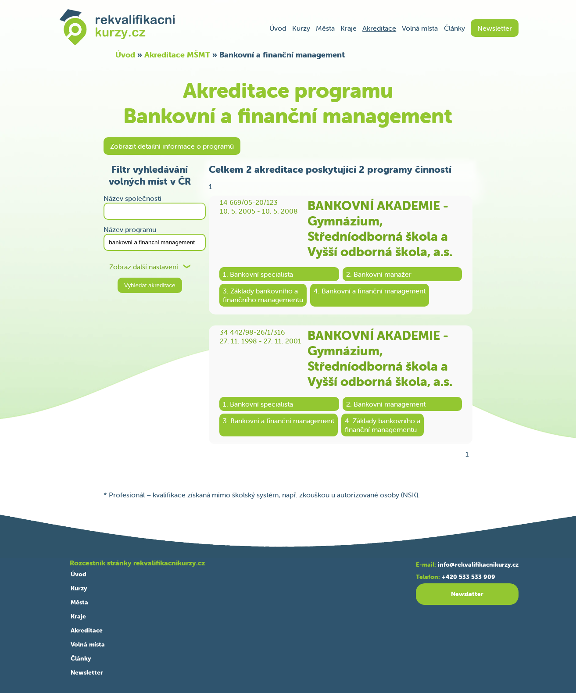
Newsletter (494, 28)
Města (325, 28)
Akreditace (379, 28)
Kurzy (301, 28)
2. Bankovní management (386, 404)
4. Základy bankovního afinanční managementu (382, 425)
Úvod (277, 28)
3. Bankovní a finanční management (278, 420)
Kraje (348, 28)
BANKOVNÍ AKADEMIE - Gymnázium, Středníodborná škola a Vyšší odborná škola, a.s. (380, 228)
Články (454, 28)
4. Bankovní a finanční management (370, 290)
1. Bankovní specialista (258, 274)
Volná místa (420, 28)
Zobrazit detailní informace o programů (172, 146)
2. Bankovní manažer (378, 274)
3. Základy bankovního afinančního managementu (263, 295)
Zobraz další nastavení (143, 267)
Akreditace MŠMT (177, 55)
